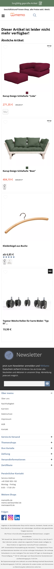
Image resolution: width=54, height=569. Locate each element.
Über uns (5, 398)
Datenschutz (6, 414)
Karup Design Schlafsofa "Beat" (19, 171)
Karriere (5, 409)
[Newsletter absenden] (47, 383)
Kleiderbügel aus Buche (15, 246)
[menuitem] (4, 15)
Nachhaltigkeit (7, 403)
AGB (3, 424)
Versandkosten (26, 536)
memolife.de (6, 500)
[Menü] (4, 15)
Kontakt (4, 429)
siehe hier (38, 567)
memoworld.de (8, 505)
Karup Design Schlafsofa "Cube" (19, 96)
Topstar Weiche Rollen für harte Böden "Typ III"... (26, 322)
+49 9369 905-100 (9, 481)
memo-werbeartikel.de (11, 502)
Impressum (6, 419)
